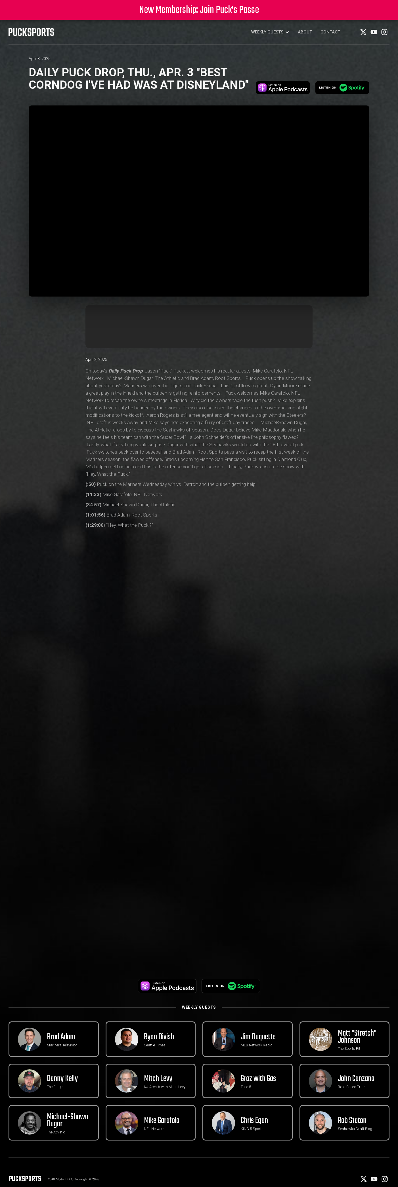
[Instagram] (384, 34)
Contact (330, 32)
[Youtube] (374, 34)
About (305, 32)
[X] (364, 34)
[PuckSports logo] (31, 32)
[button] (270, 32)
